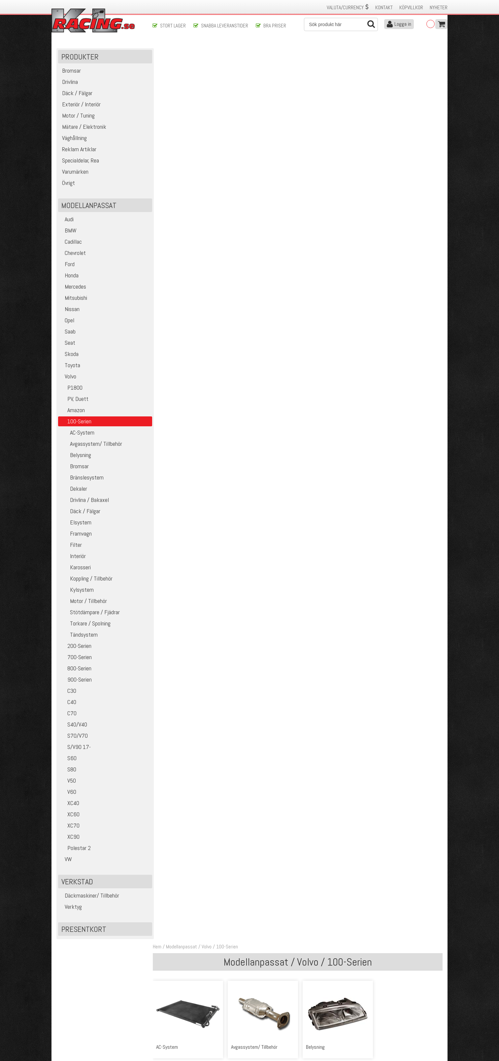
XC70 (70, 826)
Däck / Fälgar (80, 511)
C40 (68, 702)
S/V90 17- (75, 747)
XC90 (70, 837)
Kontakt (384, 7)
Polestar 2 (75, 848)
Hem (159, 52)
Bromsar (74, 467)
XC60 (70, 815)
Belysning (75, 455)
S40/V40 (73, 725)
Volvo (68, 377)
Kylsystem (77, 590)
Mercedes (73, 287)
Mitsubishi (73, 298)
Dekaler (73, 489)
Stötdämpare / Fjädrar (90, 613)
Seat (67, 343)
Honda (69, 276)
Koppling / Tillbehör (86, 579)
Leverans (161, 1014)
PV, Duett (74, 399)
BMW (68, 231)
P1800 (71, 388)
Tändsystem (79, 635)
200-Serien (75, 646)
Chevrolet (73, 253)
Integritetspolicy (168, 1028)
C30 (68, 691)
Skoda (69, 354)
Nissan (70, 309)
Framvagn (76, 534)
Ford (67, 264)
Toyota (70, 366)
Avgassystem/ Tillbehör (91, 444)
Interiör (73, 556)
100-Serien (229, 52)
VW (66, 860)
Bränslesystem (82, 478)
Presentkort (83, 930)
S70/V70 (74, 736)
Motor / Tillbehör (83, 601)
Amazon (72, 410)
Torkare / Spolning (85, 624)
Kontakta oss (165, 1000)
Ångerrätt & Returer (172, 1021)
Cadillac (71, 242)
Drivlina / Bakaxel (84, 500)
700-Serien (76, 657)
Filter (71, 545)
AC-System (77, 433)
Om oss (260, 1000)
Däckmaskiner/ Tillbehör (89, 896)
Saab (68, 332)
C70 (68, 714)
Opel (67, 321)
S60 (68, 758)
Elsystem (75, 523)
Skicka (270, 972)
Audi (67, 220)
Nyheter (439, 7)
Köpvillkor (411, 7)
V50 (68, 781)
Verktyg (71, 907)
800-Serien (75, 669)
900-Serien (76, 680)
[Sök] (341, 24)
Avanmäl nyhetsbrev (74, 1035)
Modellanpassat (183, 52)
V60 (68, 792)
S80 (68, 770)
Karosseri (75, 568)
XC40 (69, 803)
